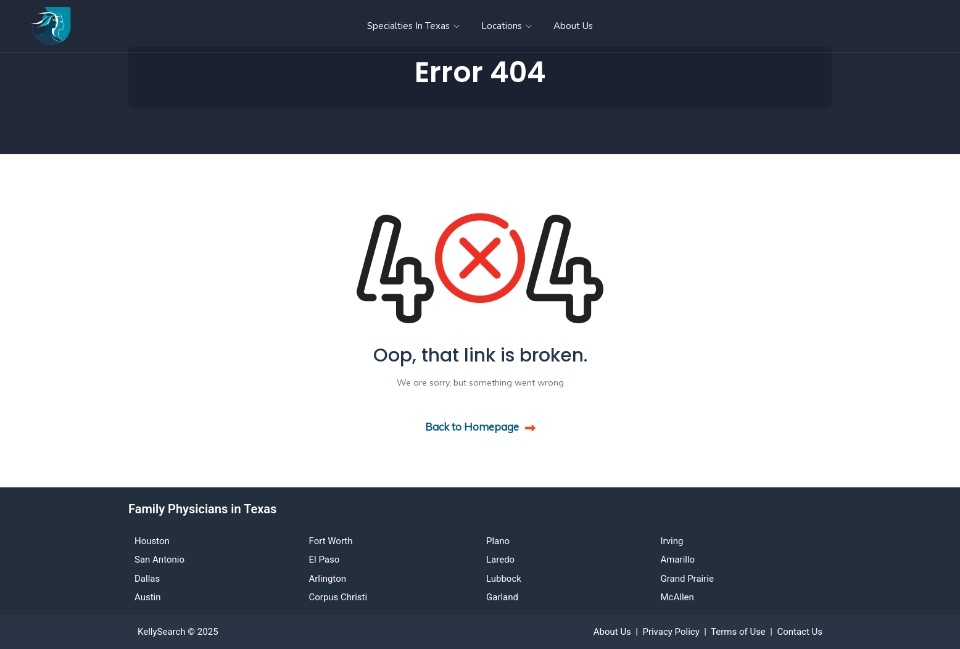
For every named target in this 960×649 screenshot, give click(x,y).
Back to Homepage (480, 426)
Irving (672, 541)
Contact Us (799, 631)
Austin (147, 597)
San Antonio (159, 559)
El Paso (324, 559)
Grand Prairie (687, 578)
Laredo (500, 559)
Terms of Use (738, 631)
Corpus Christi (338, 597)
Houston (152, 541)
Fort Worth (331, 541)
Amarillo (678, 559)
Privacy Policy (670, 631)
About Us (573, 26)
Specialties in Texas (413, 26)
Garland (502, 597)
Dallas (147, 578)
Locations (506, 26)
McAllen (677, 597)
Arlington (327, 578)
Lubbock (503, 578)
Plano (498, 541)
